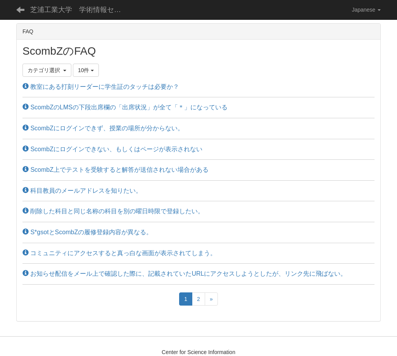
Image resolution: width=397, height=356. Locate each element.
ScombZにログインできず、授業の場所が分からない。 (103, 128)
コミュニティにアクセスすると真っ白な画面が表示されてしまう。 (119, 253)
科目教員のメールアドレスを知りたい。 (82, 190)
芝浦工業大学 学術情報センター (81, 10)
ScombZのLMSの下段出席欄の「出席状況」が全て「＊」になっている (125, 107)
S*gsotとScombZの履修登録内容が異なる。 (87, 232)
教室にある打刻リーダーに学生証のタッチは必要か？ (100, 86)
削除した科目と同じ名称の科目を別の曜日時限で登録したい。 (113, 211)
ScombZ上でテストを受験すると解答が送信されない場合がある (115, 169)
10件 (86, 70)
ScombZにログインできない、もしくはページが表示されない (112, 149)
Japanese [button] (366, 10)
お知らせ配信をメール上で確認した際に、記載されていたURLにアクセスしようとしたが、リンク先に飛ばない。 (184, 273)
